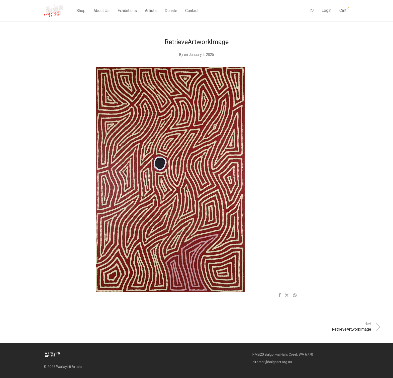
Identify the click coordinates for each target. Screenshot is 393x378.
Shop (80, 10)
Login (326, 10)
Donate (171, 10)
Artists (151, 10)
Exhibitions (127, 10)
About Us (101, 10)
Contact (192, 10)
